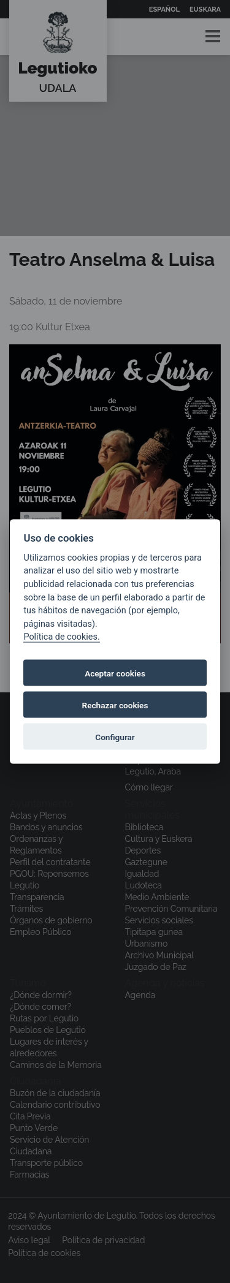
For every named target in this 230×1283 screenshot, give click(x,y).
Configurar (114, 736)
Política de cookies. (61, 637)
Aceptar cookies (115, 673)
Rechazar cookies (115, 705)
